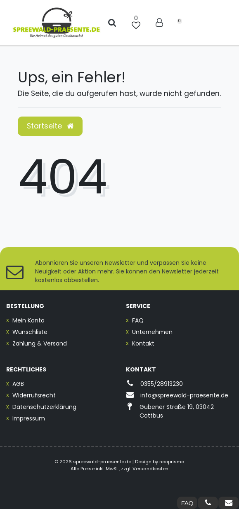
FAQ (138, 320)
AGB (18, 384)
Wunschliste (29, 332)
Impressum (28, 418)
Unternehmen (152, 332)
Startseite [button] (50, 126)
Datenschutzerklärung (44, 407)
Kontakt (143, 343)
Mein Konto (28, 320)
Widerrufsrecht (34, 395)
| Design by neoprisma (159, 461)
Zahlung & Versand (39, 343)
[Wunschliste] (135, 22)
